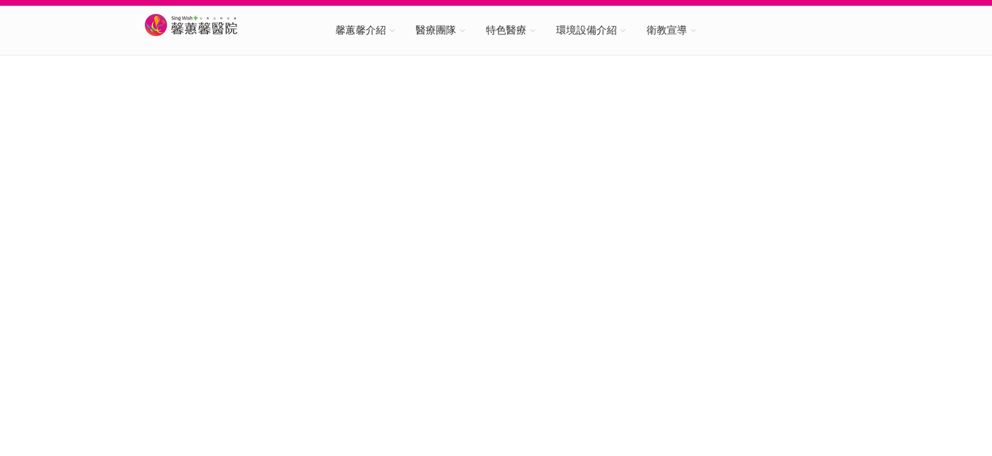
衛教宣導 (667, 30)
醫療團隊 (436, 30)
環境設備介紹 (586, 30)
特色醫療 (506, 30)
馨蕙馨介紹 (360, 30)
